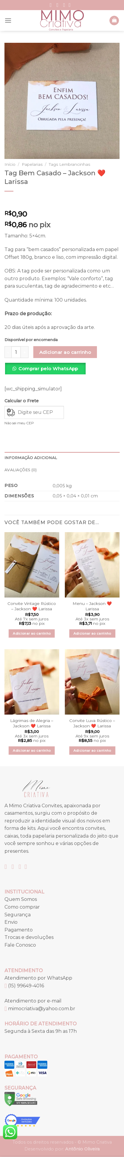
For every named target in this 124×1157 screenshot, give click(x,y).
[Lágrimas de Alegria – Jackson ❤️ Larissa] (31, 682)
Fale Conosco (20, 945)
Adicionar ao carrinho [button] (32, 633)
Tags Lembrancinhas (69, 164)
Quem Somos (20, 899)
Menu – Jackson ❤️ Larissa (92, 606)
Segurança (17, 915)
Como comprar (22, 907)
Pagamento (18, 930)
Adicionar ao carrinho (65, 352)
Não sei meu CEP (19, 423)
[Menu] (8, 20)
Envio (11, 922)
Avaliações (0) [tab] (20, 470)
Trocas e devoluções (29, 937)
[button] (47, 371)
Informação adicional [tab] (30, 457)
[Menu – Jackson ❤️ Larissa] (92, 565)
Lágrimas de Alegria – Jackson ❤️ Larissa (31, 723)
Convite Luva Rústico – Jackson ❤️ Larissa (92, 723)
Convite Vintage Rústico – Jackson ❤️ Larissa (31, 606)
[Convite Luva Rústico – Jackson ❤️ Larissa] (92, 682)
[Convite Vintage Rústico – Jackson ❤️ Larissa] (31, 565)
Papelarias (32, 164)
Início (9, 164)
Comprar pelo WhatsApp (48, 368)
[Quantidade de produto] (16, 352)
